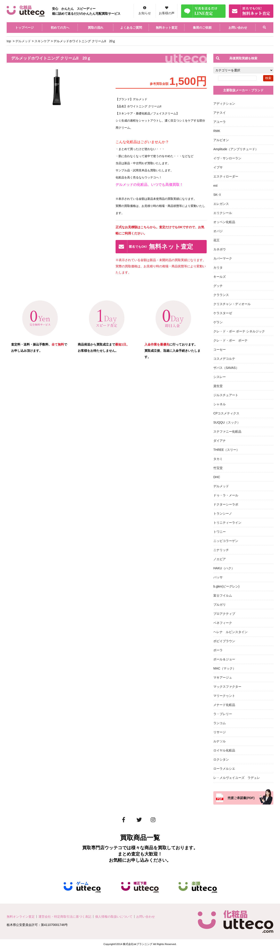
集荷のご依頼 (202, 27)
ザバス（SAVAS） (226, 368)
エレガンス (221, 204)
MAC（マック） (224, 668)
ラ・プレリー (222, 714)
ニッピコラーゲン (225, 541)
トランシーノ (222, 513)
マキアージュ (222, 677)
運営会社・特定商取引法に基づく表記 (64, 916)
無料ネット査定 (167, 27)
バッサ (218, 577)
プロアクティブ (224, 613)
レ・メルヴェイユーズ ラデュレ (236, 777)
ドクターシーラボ (225, 504)
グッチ (218, 286)
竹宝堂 (218, 468)
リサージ (219, 732)
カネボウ (219, 249)
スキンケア (42, 41)
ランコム (219, 723)
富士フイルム (222, 595)
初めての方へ (60, 27)
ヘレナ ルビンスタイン (230, 632)
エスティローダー (225, 176)
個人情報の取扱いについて (113, 916)
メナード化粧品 (224, 705)
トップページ (24, 27)
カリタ (218, 267)
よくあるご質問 (131, 27)
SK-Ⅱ (217, 194)
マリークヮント (224, 695)
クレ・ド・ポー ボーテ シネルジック (239, 331)
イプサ (218, 167)
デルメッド (23, 41)
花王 (216, 240)
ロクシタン (221, 759)
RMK (216, 131)
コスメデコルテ (224, 358)
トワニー (219, 531)
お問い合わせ (237, 27)
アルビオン (221, 140)
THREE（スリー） (226, 450)
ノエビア (219, 559)
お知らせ (144, 13)
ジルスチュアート (225, 395)
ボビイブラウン (224, 641)
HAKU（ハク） (223, 568)
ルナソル (219, 741)
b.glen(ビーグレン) (226, 586)
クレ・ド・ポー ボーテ (230, 340)
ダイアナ (219, 440)
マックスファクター (227, 686)
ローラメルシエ (224, 768)
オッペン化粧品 (224, 222)
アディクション (224, 103)
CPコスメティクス (226, 413)
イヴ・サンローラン (227, 158)
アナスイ (219, 112)
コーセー (219, 349)
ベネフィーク (222, 623)
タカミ (218, 459)
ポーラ (218, 650)
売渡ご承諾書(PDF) (241, 798)
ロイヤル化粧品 (224, 750)
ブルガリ (219, 604)
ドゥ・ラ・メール (225, 495)
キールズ (219, 276)
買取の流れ (95, 27)
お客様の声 (166, 13)
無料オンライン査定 (21, 916)
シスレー (219, 377)
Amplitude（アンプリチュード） (235, 149)
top (9, 41)
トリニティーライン (227, 522)
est (215, 185)
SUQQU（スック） (226, 422)
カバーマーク (222, 258)
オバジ (218, 231)
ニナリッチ (221, 550)
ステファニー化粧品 (227, 431)
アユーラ (219, 122)
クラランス (221, 295)
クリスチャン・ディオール (232, 304)
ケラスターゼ (222, 313)
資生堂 (218, 386)
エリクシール (222, 213)
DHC (216, 477)
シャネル (219, 404)
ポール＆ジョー (224, 659)
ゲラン (218, 322)
